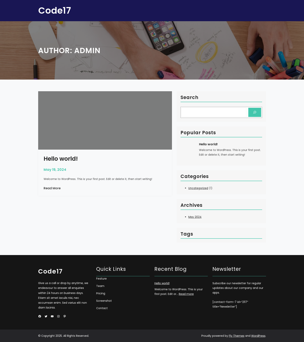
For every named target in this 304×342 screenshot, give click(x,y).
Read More (52, 188)
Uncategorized (198, 188)
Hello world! (208, 144)
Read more (186, 294)
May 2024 (195, 217)
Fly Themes (236, 336)
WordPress (258, 336)
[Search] (254, 112)
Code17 (54, 10)
